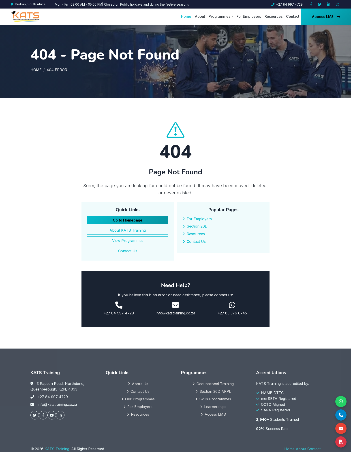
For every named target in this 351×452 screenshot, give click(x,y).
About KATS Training (127, 230)
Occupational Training (215, 384)
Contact (292, 16)
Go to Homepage (127, 220)
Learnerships (215, 406)
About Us (140, 384)
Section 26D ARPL (215, 391)
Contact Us (127, 251)
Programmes (219, 16)
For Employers (249, 16)
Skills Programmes (215, 399)
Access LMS (326, 16)
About (200, 16)
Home (186, 16)
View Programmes (127, 240)
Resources (274, 16)
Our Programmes (140, 399)
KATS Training (57, 449)
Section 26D (197, 226)
